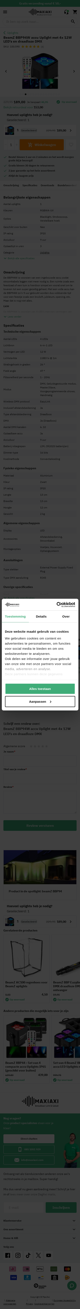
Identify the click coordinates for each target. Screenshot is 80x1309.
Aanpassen (40, 701)
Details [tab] (41, 616)
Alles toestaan (40, 689)
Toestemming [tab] (15, 616)
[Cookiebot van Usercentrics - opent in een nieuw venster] (57, 604)
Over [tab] (66, 616)
